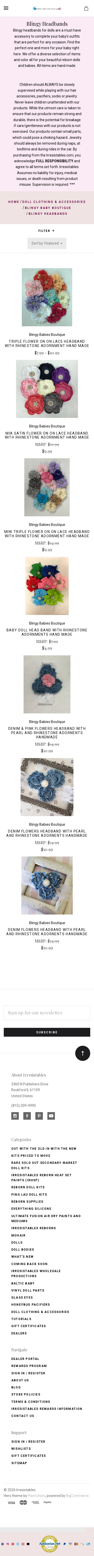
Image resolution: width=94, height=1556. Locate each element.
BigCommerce (77, 1496)
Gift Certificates (28, 1326)
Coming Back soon (29, 1264)
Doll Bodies (22, 1249)
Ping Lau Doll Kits (29, 1194)
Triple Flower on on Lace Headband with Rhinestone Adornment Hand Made (47, 343)
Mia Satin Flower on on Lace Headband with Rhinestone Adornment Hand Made (47, 435)
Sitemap (19, 1463)
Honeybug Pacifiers (30, 1304)
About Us (20, 1380)
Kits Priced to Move (30, 1156)
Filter (46, 231)
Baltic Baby (23, 1283)
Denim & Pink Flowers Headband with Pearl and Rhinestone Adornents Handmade (47, 733)
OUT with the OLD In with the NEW (43, 1148)
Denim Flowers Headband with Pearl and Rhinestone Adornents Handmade (46, 833)
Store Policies (25, 1394)
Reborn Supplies (27, 1201)
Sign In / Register (28, 1373)
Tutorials (21, 1319)
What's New (22, 1256)
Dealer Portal (25, 1359)
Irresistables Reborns (33, 1228)
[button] (53, 230)
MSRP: (41, 444)
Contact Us (22, 1416)
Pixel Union (36, 1496)
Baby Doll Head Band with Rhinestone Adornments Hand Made (47, 632)
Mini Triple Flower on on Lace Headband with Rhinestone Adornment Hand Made (47, 534)
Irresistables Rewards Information (46, 1409)
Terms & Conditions (30, 1402)
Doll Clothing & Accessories (40, 1312)
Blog (16, 1387)
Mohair (18, 1235)
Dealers (19, 1333)
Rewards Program (29, 1366)
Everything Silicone (31, 1209)
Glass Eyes (22, 1297)
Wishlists (21, 1449)
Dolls (17, 1242)
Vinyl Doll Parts (27, 1290)
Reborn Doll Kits (28, 1187)
